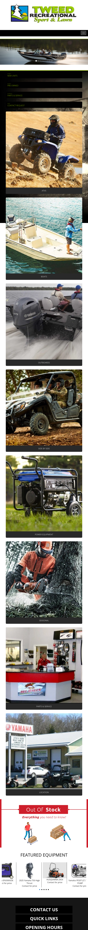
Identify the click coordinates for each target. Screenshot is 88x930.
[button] (6, 52)
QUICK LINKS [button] (44, 918)
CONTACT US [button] (44, 910)
